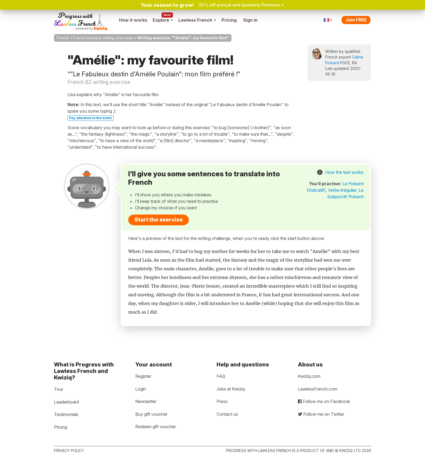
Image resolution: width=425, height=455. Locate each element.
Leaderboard (66, 402)
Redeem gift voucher (155, 426)
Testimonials (66, 414)
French (63, 37)
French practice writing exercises (103, 37)
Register (143, 376)
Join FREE (356, 19)
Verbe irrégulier (342, 190)
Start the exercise (158, 219)
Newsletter (145, 401)
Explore (163, 20)
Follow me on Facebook (324, 401)
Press (222, 401)
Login (140, 389)
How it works (133, 20)
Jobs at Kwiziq (231, 389)
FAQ (221, 376)
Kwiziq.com (309, 376)
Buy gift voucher (151, 414)
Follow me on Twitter (321, 414)
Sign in (250, 20)
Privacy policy (69, 450)
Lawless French (197, 20)
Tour (58, 389)
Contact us (227, 414)
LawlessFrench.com (317, 389)
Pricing (229, 20)
